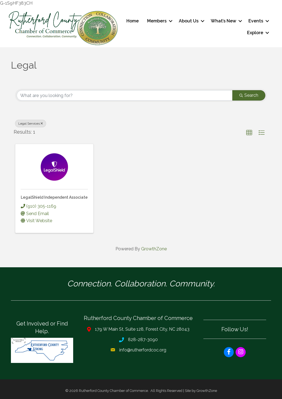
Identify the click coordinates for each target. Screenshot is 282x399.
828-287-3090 (143, 339)
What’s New (223, 21)
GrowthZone (154, 248)
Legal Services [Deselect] (30, 123)
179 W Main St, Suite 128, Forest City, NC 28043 (142, 329)
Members (157, 21)
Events (255, 21)
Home (132, 21)
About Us (188, 21)
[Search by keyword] (125, 95)
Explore (255, 32)
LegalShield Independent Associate (54, 197)
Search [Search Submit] (248, 95)
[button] (249, 132)
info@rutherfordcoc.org (142, 350)
